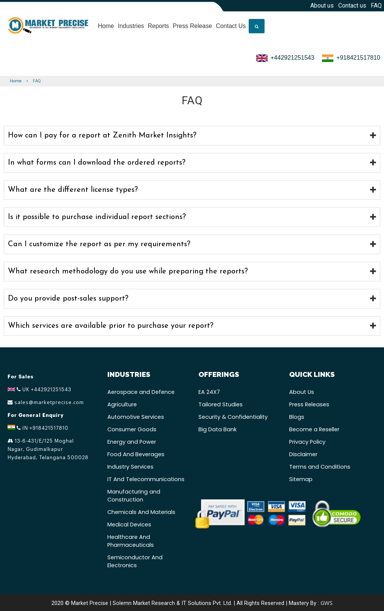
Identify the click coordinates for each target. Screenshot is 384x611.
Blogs (296, 417)
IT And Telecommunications (145, 479)
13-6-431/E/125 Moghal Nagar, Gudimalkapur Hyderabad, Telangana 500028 (48, 449)
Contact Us (231, 24)
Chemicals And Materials (141, 512)
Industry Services (130, 467)
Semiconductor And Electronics (135, 561)
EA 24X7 (209, 392)
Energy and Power (131, 442)
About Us (301, 392)
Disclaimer (303, 454)
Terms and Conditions (319, 467)
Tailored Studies (220, 404)
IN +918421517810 (38, 428)
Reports (158, 24)
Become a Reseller (314, 429)
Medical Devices (129, 524)
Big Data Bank (217, 429)
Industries (131, 24)
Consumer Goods (131, 429)
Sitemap (301, 479)
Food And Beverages (135, 454)
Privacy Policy (307, 442)
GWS (327, 602)
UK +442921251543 (39, 389)
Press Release (192, 24)
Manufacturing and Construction (133, 495)
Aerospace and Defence (141, 392)
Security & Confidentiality (233, 417)
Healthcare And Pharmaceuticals (130, 541)
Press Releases (309, 404)
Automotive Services (135, 417)
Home (106, 24)
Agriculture (122, 404)
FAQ (36, 81)
